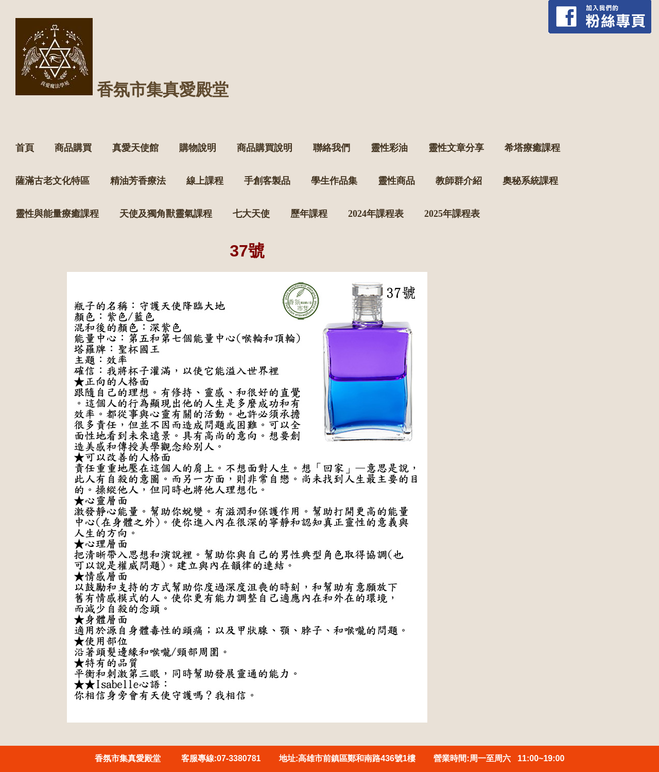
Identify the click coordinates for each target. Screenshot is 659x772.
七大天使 (251, 214)
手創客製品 (267, 181)
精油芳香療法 (138, 181)
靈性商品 (396, 181)
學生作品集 (334, 181)
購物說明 (197, 148)
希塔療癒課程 (532, 148)
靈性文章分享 (456, 148)
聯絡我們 (331, 148)
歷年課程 (308, 214)
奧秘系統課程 (530, 181)
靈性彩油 (389, 148)
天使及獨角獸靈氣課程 (165, 214)
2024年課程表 (376, 214)
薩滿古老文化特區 (52, 181)
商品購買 (73, 148)
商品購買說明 (264, 148)
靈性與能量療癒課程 (57, 214)
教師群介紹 (459, 181)
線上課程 (204, 181)
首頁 (24, 148)
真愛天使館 (135, 148)
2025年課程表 (452, 214)
